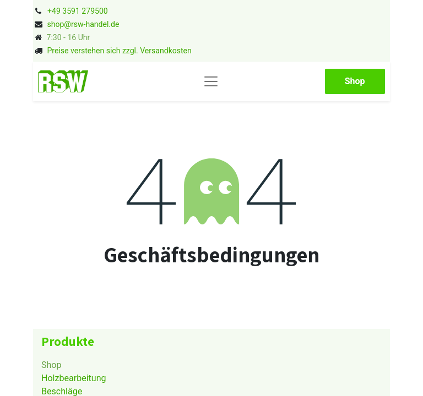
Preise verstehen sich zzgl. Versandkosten (119, 50)
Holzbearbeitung (73, 378)
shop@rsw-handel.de (83, 24)
